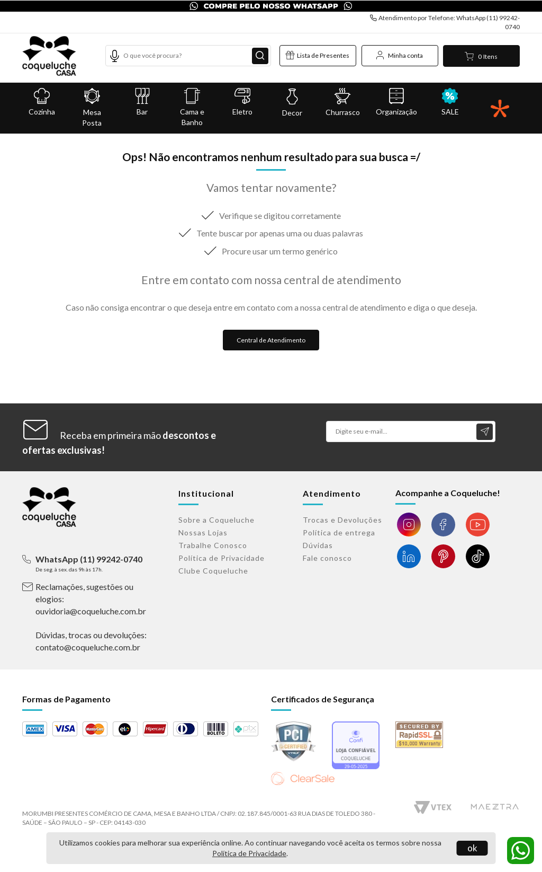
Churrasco (343, 102)
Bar (142, 102)
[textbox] (188, 55)
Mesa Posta (92, 107)
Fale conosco (327, 557)
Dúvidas (318, 545)
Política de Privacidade (249, 853)
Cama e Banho (192, 107)
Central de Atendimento (271, 340)
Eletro (242, 102)
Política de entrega (339, 532)
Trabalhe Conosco (212, 545)
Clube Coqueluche (213, 570)
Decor (292, 102)
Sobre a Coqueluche (216, 519)
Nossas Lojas (203, 532)
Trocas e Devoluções (342, 519)
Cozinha (42, 102)
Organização (396, 102)
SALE (450, 102)
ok (472, 847)
